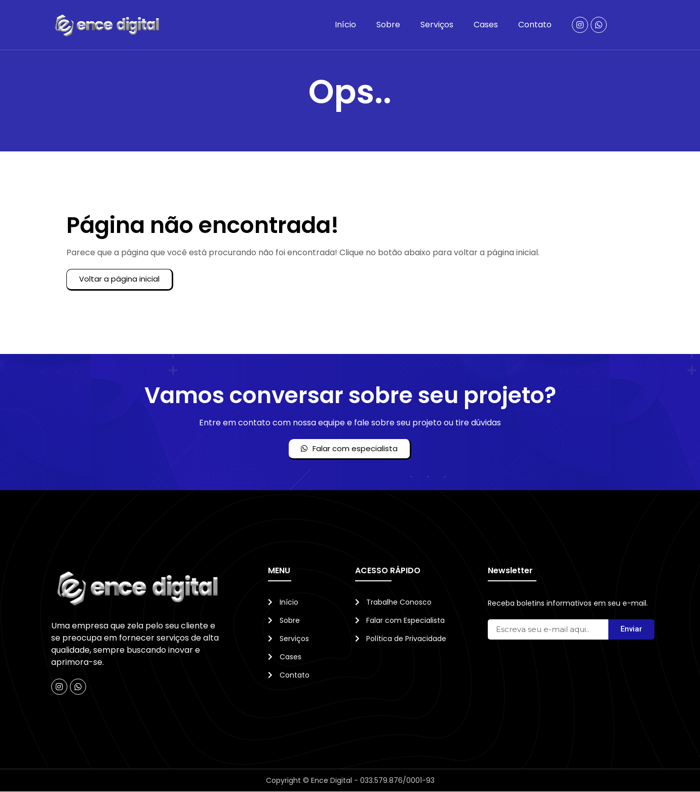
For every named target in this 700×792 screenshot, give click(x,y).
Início (345, 24)
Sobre (388, 24)
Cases (486, 24)
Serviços (436, 24)
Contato (535, 24)
